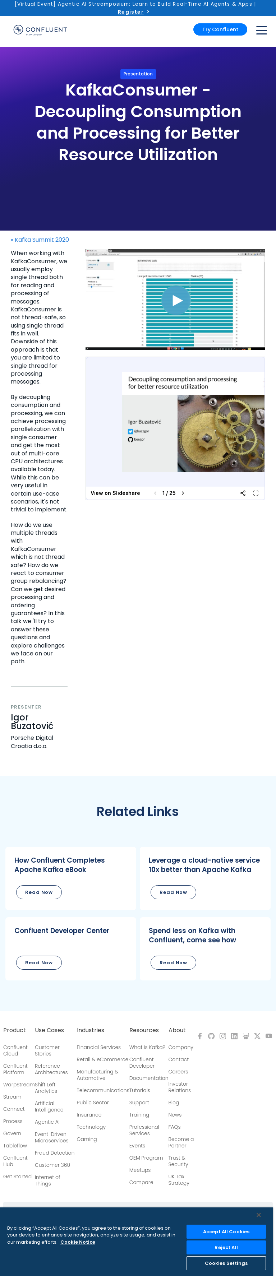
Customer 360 (52, 1165)
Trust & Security (178, 1161)
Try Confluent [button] (220, 29)
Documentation (149, 1078)
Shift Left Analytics (46, 1088)
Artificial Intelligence (49, 1106)
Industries (90, 1030)
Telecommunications (103, 1090)
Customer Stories (47, 1050)
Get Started (17, 1176)
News (175, 1114)
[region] (136, 1241)
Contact (179, 1059)
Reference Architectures (51, 1069)
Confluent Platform (15, 1069)
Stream (12, 1096)
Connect (14, 1109)
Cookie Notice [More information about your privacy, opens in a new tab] (77, 1242)
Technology (91, 1127)
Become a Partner (181, 1142)
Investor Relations (180, 1087)
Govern (12, 1133)
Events (137, 1145)
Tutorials (139, 1090)
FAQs (175, 1127)
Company (181, 1047)
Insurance (89, 1114)
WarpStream (19, 1084)
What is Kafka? (147, 1047)
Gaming (87, 1139)
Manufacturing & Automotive (98, 1075)
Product (14, 1030)
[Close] (259, 1215)
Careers (178, 1071)
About (177, 1030)
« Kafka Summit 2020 (40, 240)
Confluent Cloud (15, 1050)
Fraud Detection (54, 1152)
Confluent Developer (142, 1062)
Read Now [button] (39, 892)
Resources (144, 1030)
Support (139, 1102)
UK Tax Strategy (179, 1180)
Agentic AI (47, 1122)
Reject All (226, 1247)
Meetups (140, 1170)
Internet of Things (47, 1180)
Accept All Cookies (226, 1231)
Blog (174, 1102)
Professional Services (144, 1130)
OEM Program (146, 1157)
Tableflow (15, 1145)
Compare (141, 1182)
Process (13, 1121)
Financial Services (99, 1047)
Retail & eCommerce (103, 1059)
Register (130, 11)
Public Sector (93, 1102)
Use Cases (49, 1030)
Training (139, 1114)
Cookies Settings (226, 1263)
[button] (70, 878)
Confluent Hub (15, 1161)
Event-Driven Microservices (52, 1137)
